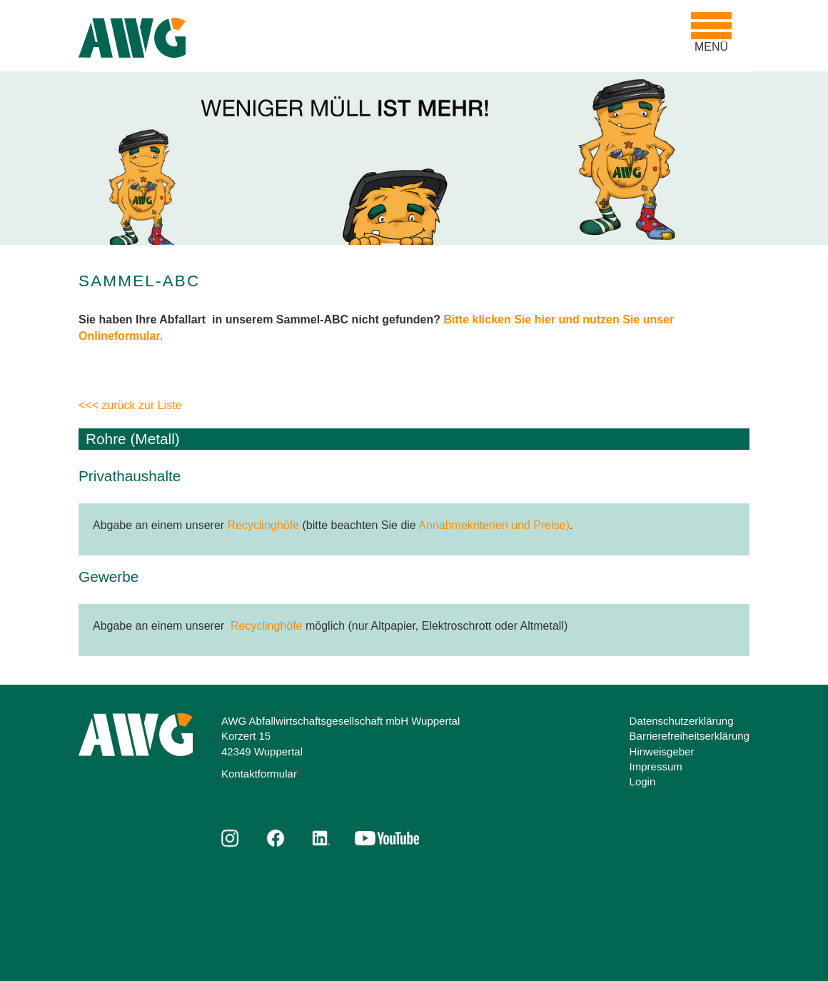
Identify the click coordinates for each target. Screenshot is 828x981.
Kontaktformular (259, 774)
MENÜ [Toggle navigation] (715, 32)
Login (643, 781)
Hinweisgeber (662, 751)
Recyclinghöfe (264, 525)
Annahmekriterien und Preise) (494, 525)
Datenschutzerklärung (682, 721)
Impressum (656, 766)
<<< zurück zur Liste (130, 405)
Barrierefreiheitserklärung (689, 736)
